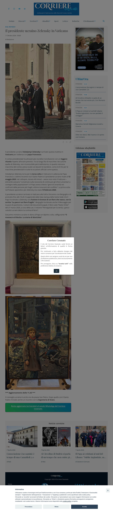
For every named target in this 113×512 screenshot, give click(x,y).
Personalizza (28, 506)
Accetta (84, 506)
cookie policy (67, 501)
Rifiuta (56, 506)
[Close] (108, 490)
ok (56, 271)
